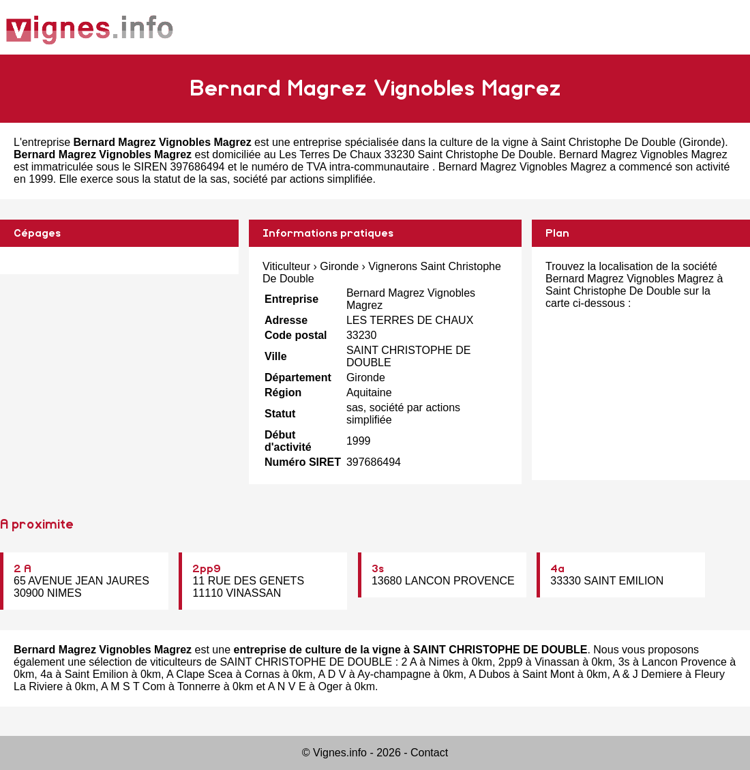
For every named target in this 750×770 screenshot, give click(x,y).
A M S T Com (133, 686)
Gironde (701, 142)
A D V (332, 674)
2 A (22, 568)
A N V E (287, 686)
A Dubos (489, 674)
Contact (429, 752)
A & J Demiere (647, 674)
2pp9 (206, 568)
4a (557, 568)
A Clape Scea (199, 674)
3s (378, 568)
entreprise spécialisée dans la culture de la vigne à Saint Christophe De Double (484, 142)
